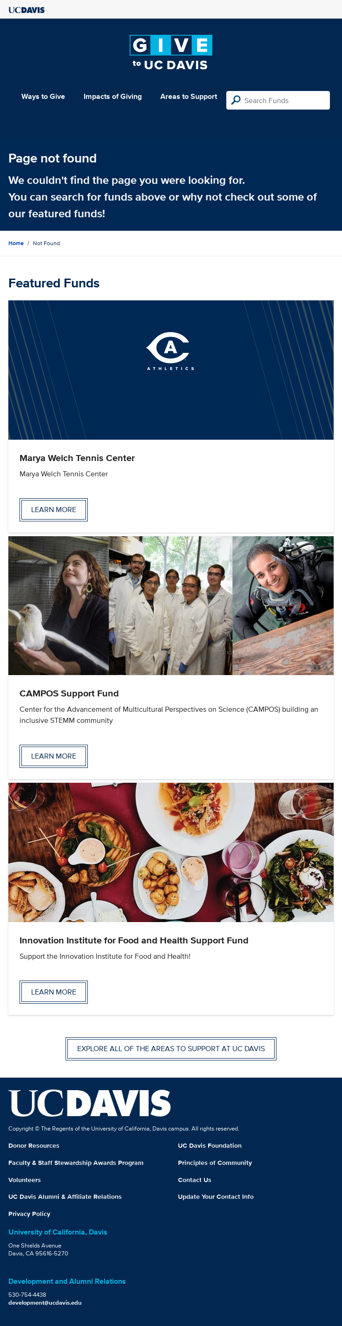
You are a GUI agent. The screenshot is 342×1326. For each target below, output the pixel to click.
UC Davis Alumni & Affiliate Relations (65, 1196)
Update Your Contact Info (216, 1196)
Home (16, 243)
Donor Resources (33, 1145)
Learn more (53, 509)
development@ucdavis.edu (45, 1302)
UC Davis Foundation (210, 1145)
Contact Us (194, 1179)
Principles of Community (215, 1162)
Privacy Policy (29, 1213)
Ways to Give (43, 96)
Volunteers (24, 1179)
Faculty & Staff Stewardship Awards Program (76, 1162)
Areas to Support (188, 96)
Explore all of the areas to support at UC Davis (171, 1048)
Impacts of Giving (113, 96)
